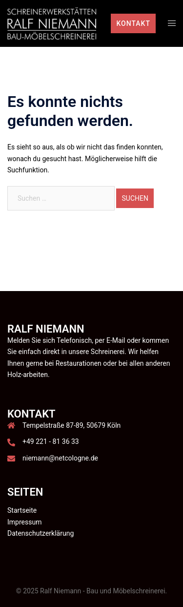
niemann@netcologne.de (60, 458)
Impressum (24, 522)
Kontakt (133, 23)
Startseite (22, 510)
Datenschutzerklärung (40, 533)
